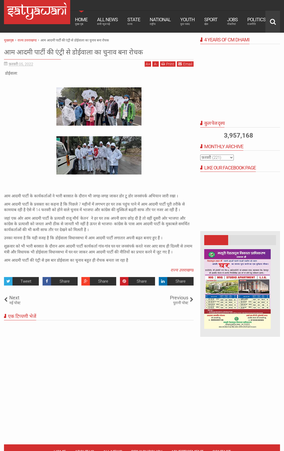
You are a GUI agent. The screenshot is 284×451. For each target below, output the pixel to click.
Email (185, 63)
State (133, 21)
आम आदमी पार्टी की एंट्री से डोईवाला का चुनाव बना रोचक (91, 51)
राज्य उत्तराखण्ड (182, 270)
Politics (256, 21)
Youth (187, 21)
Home (81, 21)
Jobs (232, 21)
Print (167, 63)
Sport (211, 21)
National (160, 21)
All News (107, 21)
